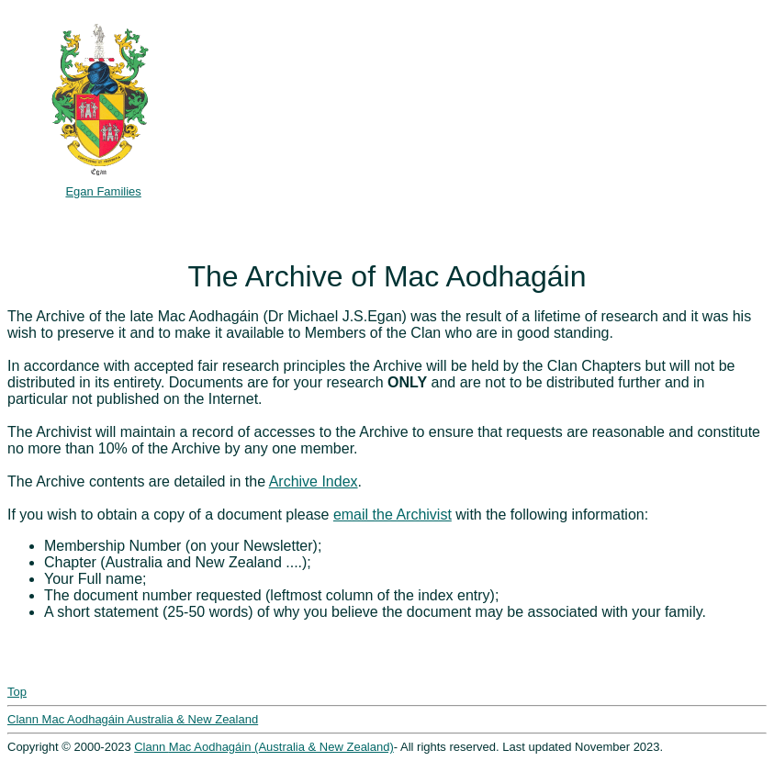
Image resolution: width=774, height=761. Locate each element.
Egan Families (102, 191)
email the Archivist (392, 514)
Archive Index (313, 481)
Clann (151, 747)
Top (17, 692)
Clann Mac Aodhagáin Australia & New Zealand (132, 719)
